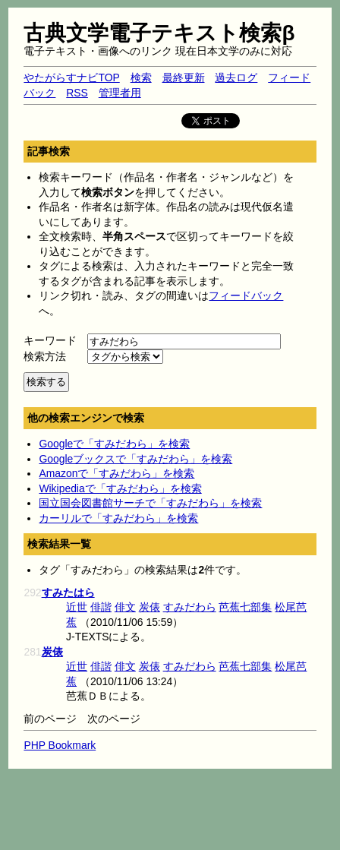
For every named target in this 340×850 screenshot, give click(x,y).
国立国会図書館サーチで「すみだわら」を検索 (150, 503)
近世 (76, 607)
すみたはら (68, 592)
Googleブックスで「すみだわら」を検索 (135, 459)
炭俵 (149, 607)
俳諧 (101, 607)
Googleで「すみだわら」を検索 (114, 444)
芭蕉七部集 (245, 607)
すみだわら (189, 607)
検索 (141, 77)
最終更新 (183, 77)
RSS (77, 93)
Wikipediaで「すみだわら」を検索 (120, 488)
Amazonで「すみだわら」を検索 (116, 473)
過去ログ (236, 77)
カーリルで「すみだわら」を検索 (118, 518)
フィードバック (246, 295)
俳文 (125, 607)
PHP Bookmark (60, 745)
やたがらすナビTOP (71, 77)
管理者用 (120, 93)
